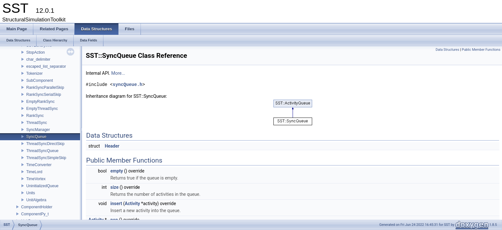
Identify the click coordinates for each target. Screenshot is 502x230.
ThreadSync (36, 122)
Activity (132, 203)
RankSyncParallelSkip (45, 87)
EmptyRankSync (40, 101)
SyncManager (38, 129)
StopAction (35, 52)
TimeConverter (39, 165)
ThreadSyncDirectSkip (45, 144)
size (114, 187)
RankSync (35, 115)
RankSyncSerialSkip (43, 94)
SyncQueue (36, 136)
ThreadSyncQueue (42, 151)
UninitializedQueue (42, 186)
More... (118, 73)
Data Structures (447, 50)
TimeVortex (35, 179)
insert (116, 203)
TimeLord (34, 172)
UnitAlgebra (36, 200)
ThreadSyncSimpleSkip (46, 158)
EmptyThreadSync (42, 108)
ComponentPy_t (35, 214)
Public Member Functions (481, 50)
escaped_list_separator (46, 66)
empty (116, 170)
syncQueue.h (127, 84)
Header (112, 146)
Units (30, 193)
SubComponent (39, 80)
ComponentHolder (36, 207)
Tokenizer (34, 73)
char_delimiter (38, 59)
